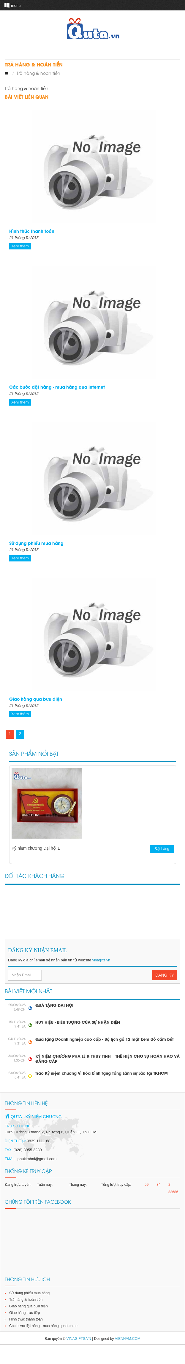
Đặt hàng (166, 849)
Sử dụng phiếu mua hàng (36, 544)
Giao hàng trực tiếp (24, 1313)
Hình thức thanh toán (31, 232)
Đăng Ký (164, 975)
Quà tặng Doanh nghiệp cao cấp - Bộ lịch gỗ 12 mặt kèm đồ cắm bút (104, 1039)
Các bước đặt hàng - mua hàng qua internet (57, 388)
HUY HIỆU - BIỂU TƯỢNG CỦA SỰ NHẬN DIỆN (77, 1022)
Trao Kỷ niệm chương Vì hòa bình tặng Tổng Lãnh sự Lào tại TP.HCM (101, 1073)
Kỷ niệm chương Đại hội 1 (36, 848)
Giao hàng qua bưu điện (35, 700)
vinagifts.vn (101, 960)
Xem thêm (20, 246)
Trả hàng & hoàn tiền (25, 1300)
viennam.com (127, 1339)
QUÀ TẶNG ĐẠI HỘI (54, 1005)
